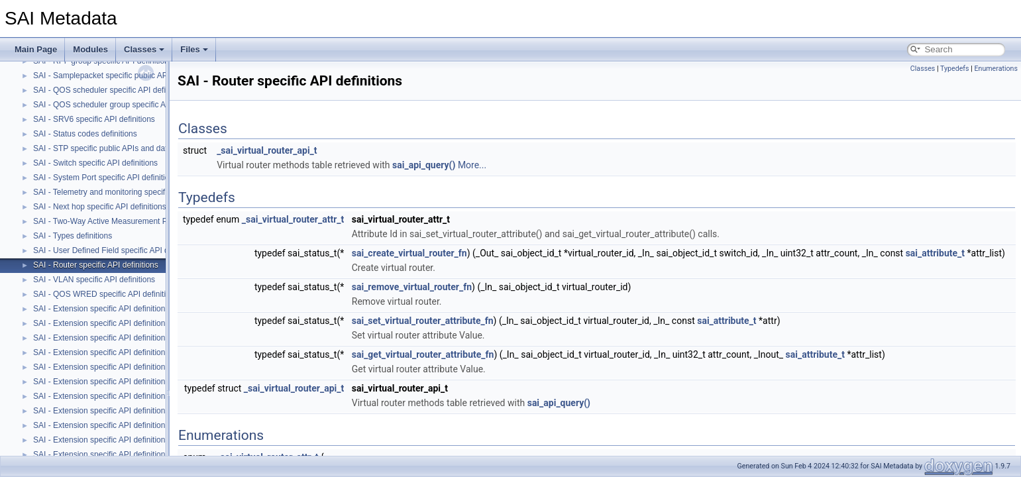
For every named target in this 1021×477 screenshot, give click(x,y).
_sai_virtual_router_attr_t (293, 219)
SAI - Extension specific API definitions (101, 308)
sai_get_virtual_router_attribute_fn (423, 354)
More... (472, 165)
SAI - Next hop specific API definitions (99, 206)
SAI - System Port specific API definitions (105, 177)
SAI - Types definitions (72, 235)
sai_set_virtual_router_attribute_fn (423, 320)
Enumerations (996, 68)
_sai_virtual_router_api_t (267, 150)
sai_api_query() (423, 165)
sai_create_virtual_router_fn (409, 253)
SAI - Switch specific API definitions (95, 163)
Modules (90, 49)
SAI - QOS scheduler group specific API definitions (122, 104)
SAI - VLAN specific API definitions (94, 279)
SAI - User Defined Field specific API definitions (116, 250)
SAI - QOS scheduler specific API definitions (111, 90)
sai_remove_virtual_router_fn (412, 287)
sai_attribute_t (935, 253)
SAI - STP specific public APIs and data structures (121, 148)
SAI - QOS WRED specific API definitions (105, 294)
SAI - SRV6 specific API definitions (94, 119)
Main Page (36, 49)
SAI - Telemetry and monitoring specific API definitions (128, 192)
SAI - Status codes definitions (85, 133)
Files (194, 49)
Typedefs (954, 68)
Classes (144, 49)
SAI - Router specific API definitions (95, 265)
